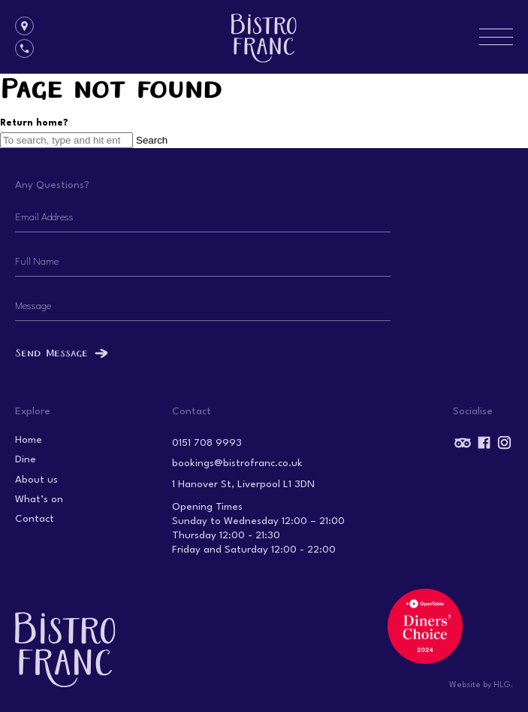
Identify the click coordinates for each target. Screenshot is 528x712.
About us (36, 480)
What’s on (39, 499)
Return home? (34, 123)
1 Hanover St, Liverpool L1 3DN (243, 484)
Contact (34, 519)
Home (28, 440)
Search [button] (151, 140)
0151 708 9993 (207, 443)
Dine (25, 460)
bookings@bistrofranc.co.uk (237, 463)
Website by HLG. (481, 685)
